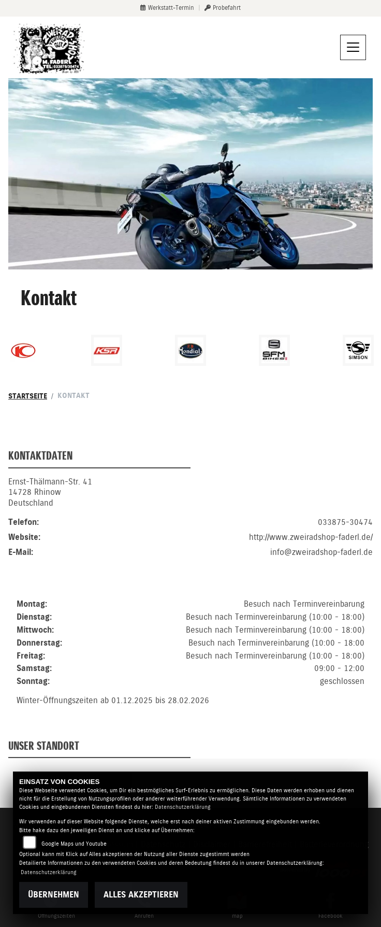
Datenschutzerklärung (183, 807)
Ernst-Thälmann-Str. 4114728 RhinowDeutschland (50, 506)
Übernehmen (53, 895)
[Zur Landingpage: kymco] (23, 350)
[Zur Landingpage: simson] (358, 350)
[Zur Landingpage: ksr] (106, 350)
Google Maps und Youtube (74, 843)
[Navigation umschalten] (353, 48)
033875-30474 (345, 535)
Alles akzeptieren (141, 895)
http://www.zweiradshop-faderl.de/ (311, 550)
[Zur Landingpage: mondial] (190, 350)
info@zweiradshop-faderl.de (321, 566)
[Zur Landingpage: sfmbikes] (274, 350)
